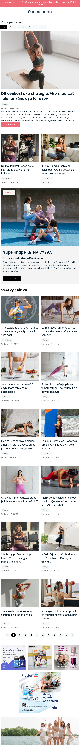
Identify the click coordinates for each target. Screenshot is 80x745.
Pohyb (3, 27)
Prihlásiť (74, 12)
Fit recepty (22, 27)
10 (67, 635)
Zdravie (43, 27)
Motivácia (33, 27)
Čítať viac (10, 124)
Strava (11, 27)
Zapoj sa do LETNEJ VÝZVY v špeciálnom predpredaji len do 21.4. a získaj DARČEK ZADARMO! (40, 3)
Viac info (12, 278)
